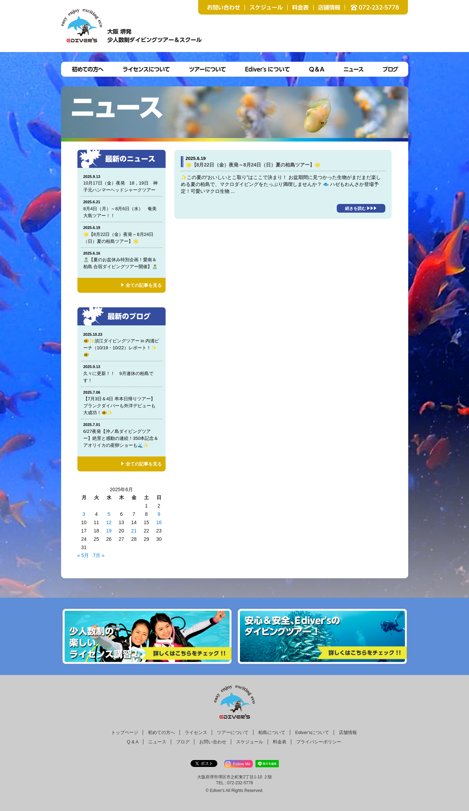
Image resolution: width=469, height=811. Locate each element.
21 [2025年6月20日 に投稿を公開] (134, 530)
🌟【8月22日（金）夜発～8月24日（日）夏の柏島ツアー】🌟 (121, 234)
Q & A (133, 741)
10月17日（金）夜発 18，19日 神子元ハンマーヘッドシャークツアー (121, 183)
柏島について (271, 732)
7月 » (98, 555)
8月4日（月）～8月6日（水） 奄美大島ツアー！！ (121, 208)
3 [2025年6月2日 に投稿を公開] (84, 514)
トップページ (124, 732)
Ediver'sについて (312, 732)
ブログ (183, 741)
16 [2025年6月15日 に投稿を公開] (159, 522)
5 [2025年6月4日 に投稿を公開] (109, 514)
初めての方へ (161, 732)
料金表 (279, 741)
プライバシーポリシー (318, 741)
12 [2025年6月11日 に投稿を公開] (109, 522)
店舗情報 (348, 732)
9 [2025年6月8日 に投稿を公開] (159, 514)
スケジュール (249, 741)
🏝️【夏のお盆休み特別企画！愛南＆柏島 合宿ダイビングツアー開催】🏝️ (121, 260)
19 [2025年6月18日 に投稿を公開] (109, 530)
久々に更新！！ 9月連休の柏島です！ (121, 373)
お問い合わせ (212, 741)
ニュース (157, 741)
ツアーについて (233, 732)
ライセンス (196, 732)
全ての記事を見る (144, 285)
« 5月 (83, 555)
